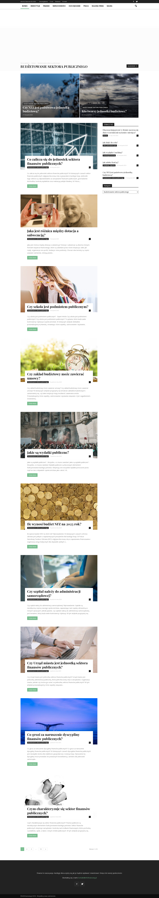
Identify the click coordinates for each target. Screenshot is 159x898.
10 (41, 849)
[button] (135, 6)
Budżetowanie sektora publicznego (36, 104)
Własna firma (98, 6)
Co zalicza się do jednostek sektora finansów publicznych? (53, 161)
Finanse (46, 6)
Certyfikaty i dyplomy (109, 165)
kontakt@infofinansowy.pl (87, 878)
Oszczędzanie (74, 6)
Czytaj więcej (32, 186)
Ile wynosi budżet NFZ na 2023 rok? (54, 524)
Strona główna (43, 1)
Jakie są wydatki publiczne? (48, 452)
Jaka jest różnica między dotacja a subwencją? (53, 233)
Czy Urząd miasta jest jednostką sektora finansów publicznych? (57, 665)
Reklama (57, 1)
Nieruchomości (59, 6)
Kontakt (64, 1)
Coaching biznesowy (109, 155)
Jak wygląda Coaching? (112, 152)
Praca (86, 6)
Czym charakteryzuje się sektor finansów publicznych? (58, 811)
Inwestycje (35, 6)
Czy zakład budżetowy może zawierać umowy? (55, 376)
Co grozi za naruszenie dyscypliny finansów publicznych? (53, 736)
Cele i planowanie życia (109, 145)
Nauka (109, 6)
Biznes (24, 6)
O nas (51, 1)
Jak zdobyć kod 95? (110, 162)
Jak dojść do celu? (110, 142)
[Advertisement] (79, 43)
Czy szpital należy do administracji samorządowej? (53, 593)
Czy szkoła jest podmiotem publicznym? (57, 306)
